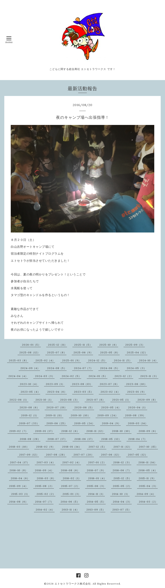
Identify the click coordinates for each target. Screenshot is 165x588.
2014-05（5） (96, 501)
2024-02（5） (71, 376)
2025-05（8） (110, 352)
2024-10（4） (148, 360)
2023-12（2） (124, 376)
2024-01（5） (98, 376)
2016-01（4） (97, 478)
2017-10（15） (148, 446)
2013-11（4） (70, 509)
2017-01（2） (97, 462)
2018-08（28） (30, 439)
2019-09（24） (107, 415)
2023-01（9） (136, 391)
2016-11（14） (147, 462)
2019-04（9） (111, 423)
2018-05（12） (111, 439)
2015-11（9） (147, 478)
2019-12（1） (29, 415)
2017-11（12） (122, 446)
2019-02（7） (18, 431)
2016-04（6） (20, 478)
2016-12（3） (122, 462)
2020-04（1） (137, 407)
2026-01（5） (31, 344)
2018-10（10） (121, 431)
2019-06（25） (56, 423)
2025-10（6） (108, 344)
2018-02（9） (45, 446)
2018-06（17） (84, 439)
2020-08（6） (29, 407)
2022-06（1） (18, 399)
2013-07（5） (121, 509)
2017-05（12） (138, 454)
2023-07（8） (109, 384)
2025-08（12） (29, 352)
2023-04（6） (57, 391)
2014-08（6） (18, 501)
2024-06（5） (110, 368)
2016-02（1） (72, 478)
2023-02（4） (110, 391)
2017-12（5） (97, 446)
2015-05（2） (122, 486)
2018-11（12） (95, 431)
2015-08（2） (44, 486)
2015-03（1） (20, 493)
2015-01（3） (72, 493)
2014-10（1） (121, 493)
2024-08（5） (57, 368)
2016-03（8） (46, 478)
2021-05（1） (121, 399)
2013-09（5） (95, 509)
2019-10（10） (80, 415)
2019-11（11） (54, 415)
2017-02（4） (71, 462)
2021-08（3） (69, 399)
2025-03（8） (18, 360)
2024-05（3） (136, 368)
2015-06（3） (96, 486)
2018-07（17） (57, 439)
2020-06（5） (84, 407)
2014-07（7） (44, 501)
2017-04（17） (19, 462)
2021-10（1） (44, 399)
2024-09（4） (30, 368)
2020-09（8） (147, 399)
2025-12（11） (57, 344)
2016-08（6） (70, 470)
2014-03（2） (148, 501)
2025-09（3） (135, 344)
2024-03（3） (45, 376)
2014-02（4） (45, 509)
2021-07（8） (95, 399)
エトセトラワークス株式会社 (73, 583)
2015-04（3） (148, 486)
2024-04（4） (18, 376)
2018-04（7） (137, 439)
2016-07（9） (96, 470)
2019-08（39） (135, 415)
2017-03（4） (46, 462)
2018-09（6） (148, 431)
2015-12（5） (122, 478)
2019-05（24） (84, 423)
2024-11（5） (123, 360)
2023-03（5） (83, 391)
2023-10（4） (29, 384)
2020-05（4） (111, 407)
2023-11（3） (149, 376)
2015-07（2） (70, 486)
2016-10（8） (18, 470)
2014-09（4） (146, 493)
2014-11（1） (96, 493)
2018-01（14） (71, 446)
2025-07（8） (56, 352)
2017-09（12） (29, 454)
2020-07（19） (56, 407)
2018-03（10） (19, 446)
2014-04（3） (122, 501)
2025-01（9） (71, 360)
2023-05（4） (30, 391)
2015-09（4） (18, 486)
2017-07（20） (83, 454)
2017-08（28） (56, 454)
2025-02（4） (45, 360)
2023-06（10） (136, 384)
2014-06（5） (70, 501)
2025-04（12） (137, 352)
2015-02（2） (46, 493)
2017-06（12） (111, 454)
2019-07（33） (29, 423)
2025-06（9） (83, 352)
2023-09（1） (55, 384)
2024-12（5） (97, 360)
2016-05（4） (147, 470)
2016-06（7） (122, 470)
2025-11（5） (83, 344)
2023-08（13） (82, 384)
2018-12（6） (70, 431)
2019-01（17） (44, 431)
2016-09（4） (44, 470)
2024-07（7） (83, 368)
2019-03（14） (138, 423)
